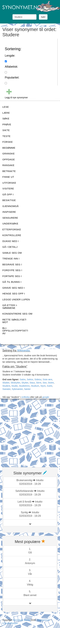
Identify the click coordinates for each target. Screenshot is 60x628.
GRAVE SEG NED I (13, 287)
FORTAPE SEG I (12, 276)
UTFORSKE (9, 182)
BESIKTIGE (9, 200)
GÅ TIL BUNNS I (11, 282)
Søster (27, 389)
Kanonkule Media (22, 620)
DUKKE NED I (10, 241)
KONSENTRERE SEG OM (17, 313)
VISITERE (8, 188)
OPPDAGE (8, 159)
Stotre (51, 382)
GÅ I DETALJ (9, 247)
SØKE (5, 118)
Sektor (30, 379)
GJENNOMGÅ (10, 206)
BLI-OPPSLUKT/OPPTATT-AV (15, 331)
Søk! (43, 17)
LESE (5, 106)
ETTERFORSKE (11, 229)
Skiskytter (15, 382)
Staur (32, 382)
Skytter (24, 382)
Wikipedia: (23, 350)
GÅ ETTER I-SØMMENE (9, 306)
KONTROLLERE (11, 235)
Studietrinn (24, 386)
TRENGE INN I (11, 258)
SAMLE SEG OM (12, 252)
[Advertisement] (30, 433)
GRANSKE (8, 153)
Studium (35, 386)
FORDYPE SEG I (12, 270)
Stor (45, 382)
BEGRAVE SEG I (12, 264)
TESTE (6, 136)
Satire (23, 379)
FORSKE (7, 141)
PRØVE (6, 124)
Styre (43, 386)
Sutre (49, 386)
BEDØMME (8, 147)
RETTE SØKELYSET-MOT (14, 321)
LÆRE (6, 112)
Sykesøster (17, 389)
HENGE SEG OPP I (13, 293)
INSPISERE (9, 212)
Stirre (38, 382)
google (45, 397)
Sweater (6, 389)
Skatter (5, 382)
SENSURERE (10, 217)
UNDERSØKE (10, 223)
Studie (14, 386)
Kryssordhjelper (10, 623)
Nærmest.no (43, 620)
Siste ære (47, 379)
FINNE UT (8, 177)
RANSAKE (8, 165)
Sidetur (37, 379)
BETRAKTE (9, 171)
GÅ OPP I (8, 194)
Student (6, 386)
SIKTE (6, 130)
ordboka (25, 397)
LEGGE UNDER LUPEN (16, 299)
